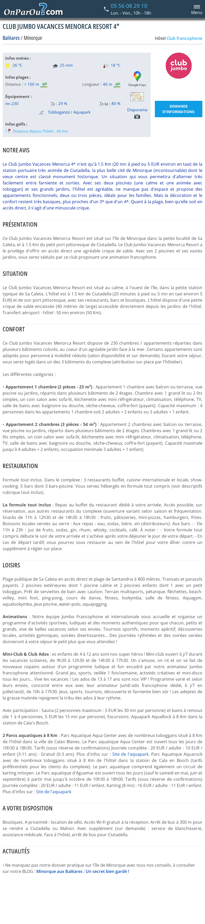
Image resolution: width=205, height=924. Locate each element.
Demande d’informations (178, 109)
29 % (62, 103)
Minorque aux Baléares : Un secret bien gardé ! (82, 871)
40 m (107, 84)
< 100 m (31, 84)
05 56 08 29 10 (129, 5)
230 (12, 103)
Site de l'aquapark (130, 754)
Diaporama (137, 113)
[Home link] (33, 9)
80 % (116, 103)
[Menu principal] (196, 9)
